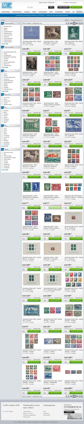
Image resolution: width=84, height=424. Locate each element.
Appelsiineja (7, 164)
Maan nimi (6, 63)
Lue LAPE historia (8, 411)
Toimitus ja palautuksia (29, 415)
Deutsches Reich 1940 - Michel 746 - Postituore (74, 134)
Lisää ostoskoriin (34, 53)
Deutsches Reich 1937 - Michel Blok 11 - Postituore (32, 258)
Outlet (50, 12)
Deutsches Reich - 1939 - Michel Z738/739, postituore (52, 103)
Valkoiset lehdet (8, 104)
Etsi (52, 7)
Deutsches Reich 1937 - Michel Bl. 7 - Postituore (74, 258)
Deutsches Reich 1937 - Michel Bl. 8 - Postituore (32, 289)
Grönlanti (6, 140)
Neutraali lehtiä (7, 65)
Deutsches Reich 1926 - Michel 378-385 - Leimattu (32, 350)
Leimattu (6, 60)
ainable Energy (7, 156)
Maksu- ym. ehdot (28, 413)
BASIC (5, 74)
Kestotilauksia (59, 12)
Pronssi (5, 102)
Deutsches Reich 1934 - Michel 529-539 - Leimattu (74, 289)
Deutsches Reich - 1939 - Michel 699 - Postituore (51, 42)
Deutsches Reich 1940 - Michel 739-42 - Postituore (74, 103)
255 (71, 23)
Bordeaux (6, 110)
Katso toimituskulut (26, 51)
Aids (5, 154)
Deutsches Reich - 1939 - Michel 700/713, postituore (51, 73)
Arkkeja (5, 28)
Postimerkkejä (5, 12)
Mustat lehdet (7, 101)
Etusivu (3, 20)
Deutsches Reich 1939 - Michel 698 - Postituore (32, 42)
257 (77, 23)
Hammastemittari (8, 35)
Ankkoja (6, 161)
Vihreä (5, 122)
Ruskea (5, 115)
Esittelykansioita (8, 33)
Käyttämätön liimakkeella (10, 57)
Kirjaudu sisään (43, 2)
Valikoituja (6, 119)
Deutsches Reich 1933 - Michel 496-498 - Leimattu (74, 381)
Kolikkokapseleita (8, 38)
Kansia (5, 53)
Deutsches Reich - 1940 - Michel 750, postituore (51, 165)
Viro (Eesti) (6, 135)
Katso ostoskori (64, 7)
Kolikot (34, 12)
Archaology (6, 166)
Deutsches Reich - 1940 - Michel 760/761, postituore (30, 196)
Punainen (6, 114)
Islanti (5, 139)
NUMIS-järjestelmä (8, 80)
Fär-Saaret (6, 142)
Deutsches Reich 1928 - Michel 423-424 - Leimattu (53, 350)
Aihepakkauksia (8, 26)
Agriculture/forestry (8, 152)
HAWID (5, 84)
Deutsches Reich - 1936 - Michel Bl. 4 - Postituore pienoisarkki (51, 259)
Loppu (82, 23)
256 (74, 23)
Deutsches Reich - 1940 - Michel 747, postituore (30, 165)
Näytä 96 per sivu (37, 23)
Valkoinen (6, 121)
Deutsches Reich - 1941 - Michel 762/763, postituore (51, 196)
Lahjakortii (46, 413)
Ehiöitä (5, 30)
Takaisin (69, 23)
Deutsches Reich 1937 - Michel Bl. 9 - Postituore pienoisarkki (53, 289)
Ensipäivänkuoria (8, 31)
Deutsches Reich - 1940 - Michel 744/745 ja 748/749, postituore (51, 135)
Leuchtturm (6, 79)
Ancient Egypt (7, 159)
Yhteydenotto (51, 2)
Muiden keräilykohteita (9, 62)
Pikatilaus (79, 12)
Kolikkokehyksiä (8, 41)
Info (73, 12)
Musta (5, 112)
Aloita (66, 23)
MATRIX (6, 85)
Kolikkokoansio (7, 55)
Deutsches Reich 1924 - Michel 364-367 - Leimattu (74, 319)
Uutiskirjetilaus (67, 414)
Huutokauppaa (43, 12)
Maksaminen (26, 417)
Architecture (7, 167)
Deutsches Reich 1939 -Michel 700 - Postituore (74, 42)
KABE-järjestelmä (8, 82)
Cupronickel (7, 97)
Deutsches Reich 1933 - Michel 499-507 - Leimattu (74, 350)
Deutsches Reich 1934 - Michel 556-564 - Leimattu (32, 381)
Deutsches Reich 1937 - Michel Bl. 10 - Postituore (74, 227)
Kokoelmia (6, 36)
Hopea (5, 99)
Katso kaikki (5, 43)
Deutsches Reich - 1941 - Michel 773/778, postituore (30, 227)
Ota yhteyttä (46, 415)
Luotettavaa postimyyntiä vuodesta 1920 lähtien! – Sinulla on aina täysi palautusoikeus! (42, 15)
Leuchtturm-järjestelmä (9, 77)
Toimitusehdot (27, 411)
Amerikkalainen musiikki (10, 157)
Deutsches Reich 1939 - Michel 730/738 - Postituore (32, 103)
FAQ (44, 411)
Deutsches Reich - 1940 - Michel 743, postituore (30, 134)
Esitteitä (67, 12)
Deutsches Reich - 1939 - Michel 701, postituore (30, 73)
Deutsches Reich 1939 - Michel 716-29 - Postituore (74, 73)
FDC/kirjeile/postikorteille (10, 52)
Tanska (5, 133)
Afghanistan (7, 144)
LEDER (5, 75)
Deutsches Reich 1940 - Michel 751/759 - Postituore (74, 165)
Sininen (5, 117)
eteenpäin (80, 23)
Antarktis (6, 162)
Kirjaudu (70, 412)
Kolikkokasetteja (8, 40)
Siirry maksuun (77, 7)
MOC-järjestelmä (8, 89)
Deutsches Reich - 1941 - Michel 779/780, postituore (51, 227)
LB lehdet (6, 58)
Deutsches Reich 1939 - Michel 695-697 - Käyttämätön (53, 381)
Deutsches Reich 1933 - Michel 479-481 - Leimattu (53, 319)
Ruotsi (5, 130)
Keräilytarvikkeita (16, 12)
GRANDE (6, 87)
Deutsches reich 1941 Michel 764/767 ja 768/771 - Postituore (74, 196)
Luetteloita (27, 12)
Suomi (5, 128)
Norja (5, 132)
